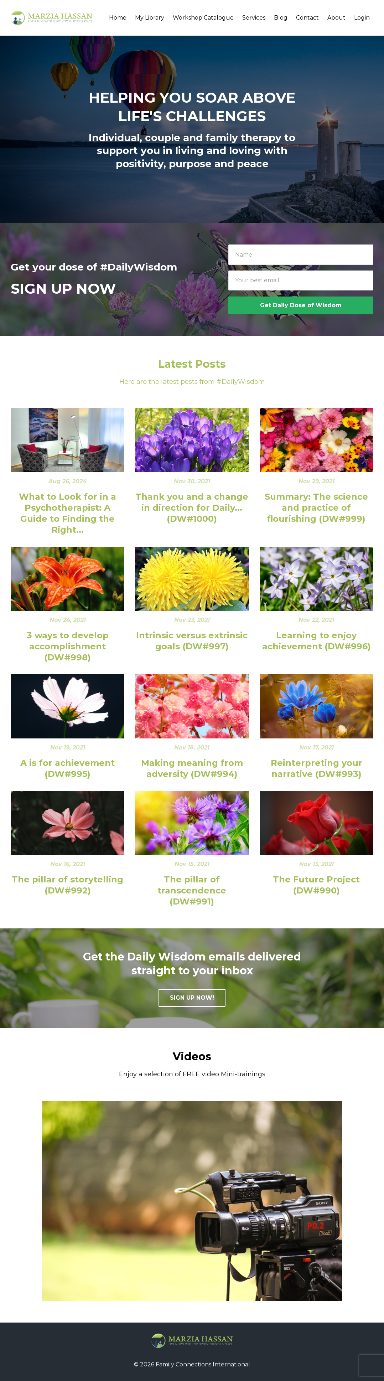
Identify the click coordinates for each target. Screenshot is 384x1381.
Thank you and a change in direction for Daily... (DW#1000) (191, 507)
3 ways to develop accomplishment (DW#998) (68, 646)
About (336, 17)
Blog (280, 17)
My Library (149, 17)
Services (253, 17)
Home (117, 17)
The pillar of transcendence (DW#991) (191, 890)
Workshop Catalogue (203, 17)
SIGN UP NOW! (192, 997)
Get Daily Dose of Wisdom (301, 305)
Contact (307, 17)
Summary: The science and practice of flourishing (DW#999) (316, 507)
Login (362, 17)
